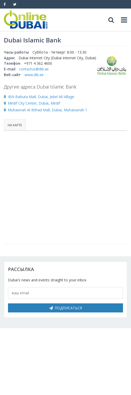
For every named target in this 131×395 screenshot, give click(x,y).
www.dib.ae (34, 74)
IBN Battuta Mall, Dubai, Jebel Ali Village (41, 96)
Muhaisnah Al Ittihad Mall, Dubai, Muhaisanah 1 (47, 109)
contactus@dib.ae (34, 69)
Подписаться (65, 307)
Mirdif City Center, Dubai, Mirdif (34, 103)
